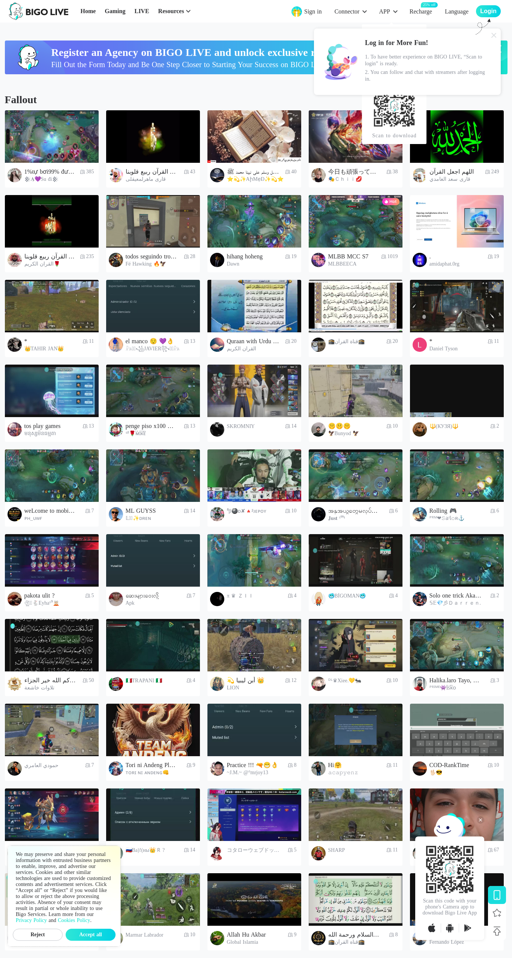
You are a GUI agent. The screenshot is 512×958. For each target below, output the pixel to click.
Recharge (421, 11)
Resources (171, 11)
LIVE (141, 11)
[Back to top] (497, 931)
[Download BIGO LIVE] (497, 895)
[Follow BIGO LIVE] (497, 913)
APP (384, 11)
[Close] (494, 35)
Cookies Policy (74, 920)
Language (456, 11)
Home (88, 11)
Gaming (115, 11)
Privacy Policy (31, 920)
